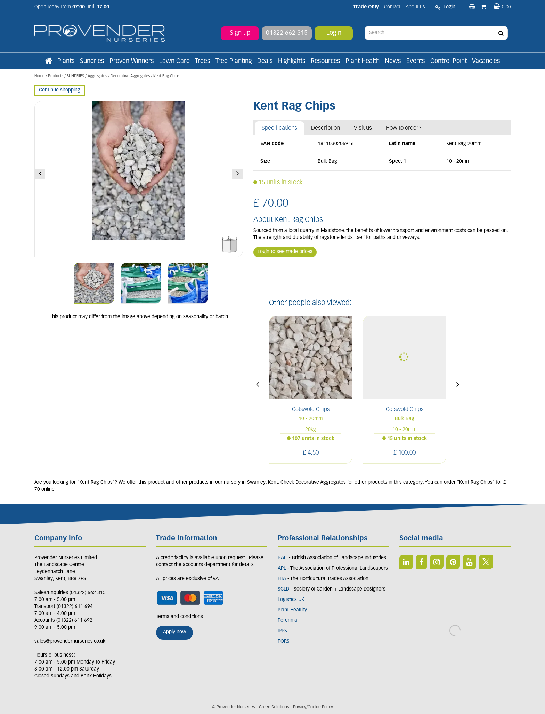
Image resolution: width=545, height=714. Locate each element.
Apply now (174, 632)
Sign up (240, 33)
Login (333, 33)
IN (437, 562)
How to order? (404, 128)
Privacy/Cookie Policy (313, 707)
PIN (453, 562)
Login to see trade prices (285, 252)
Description (325, 128)
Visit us (363, 128)
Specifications (279, 128)
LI (406, 562)
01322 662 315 (287, 33)
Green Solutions (274, 707)
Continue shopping (59, 90)
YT (469, 562)
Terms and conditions (179, 616)
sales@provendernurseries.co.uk (69, 641)
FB (421, 562)
